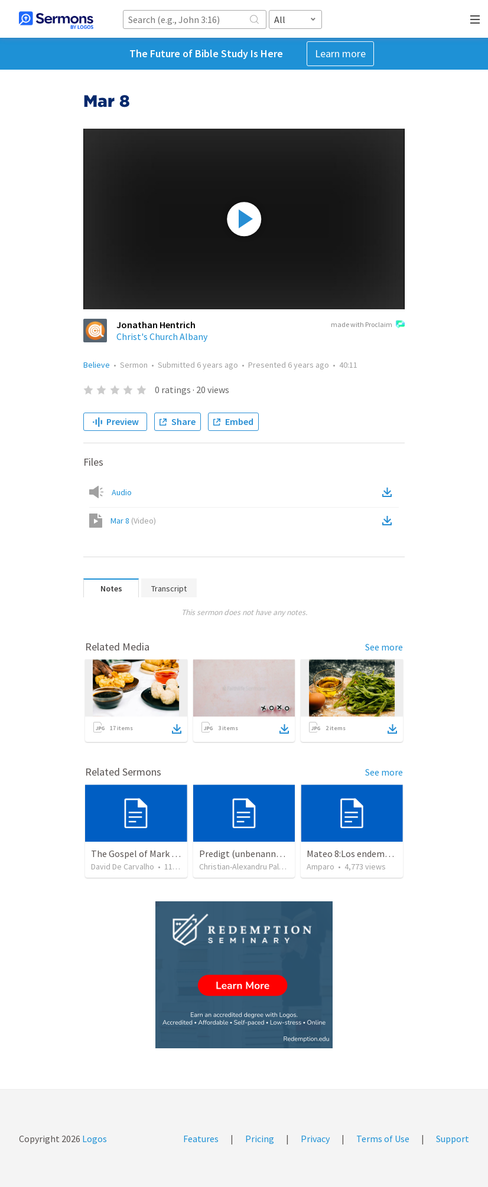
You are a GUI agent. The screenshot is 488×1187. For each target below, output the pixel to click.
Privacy (315, 1139)
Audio (122, 492)
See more (384, 647)
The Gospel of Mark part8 (142, 853)
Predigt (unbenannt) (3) (247, 853)
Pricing (259, 1139)
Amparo (320, 866)
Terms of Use (382, 1139)
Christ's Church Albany (161, 336)
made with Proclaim (368, 325)
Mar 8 (133, 520)
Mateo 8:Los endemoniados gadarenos (384, 853)
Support (452, 1139)
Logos (93, 1139)
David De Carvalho (122, 866)
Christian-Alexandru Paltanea (249, 866)
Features (201, 1139)
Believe (96, 364)
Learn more (340, 53)
